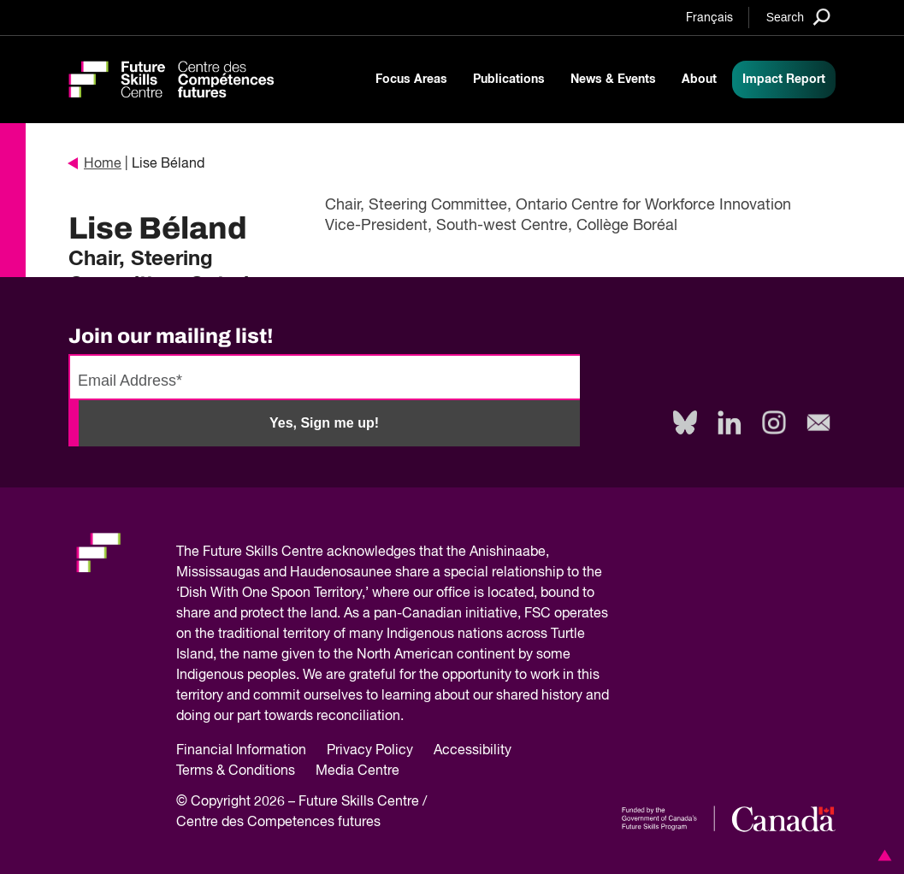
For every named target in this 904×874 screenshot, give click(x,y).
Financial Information (241, 751)
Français (709, 18)
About (699, 80)
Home (94, 164)
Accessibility (472, 751)
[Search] (798, 17)
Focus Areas (411, 80)
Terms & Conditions (235, 771)
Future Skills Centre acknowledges (309, 552)
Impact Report (783, 80)
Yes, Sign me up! (324, 423)
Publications (509, 80)
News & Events (613, 80)
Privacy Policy (370, 751)
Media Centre (357, 771)
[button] (882, 855)
